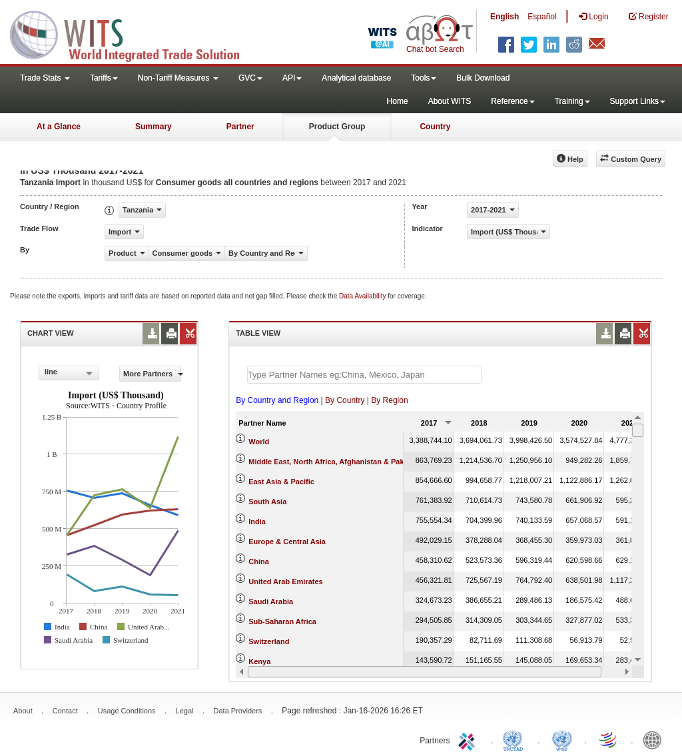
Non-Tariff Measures (178, 78)
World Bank (655, 739)
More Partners (152, 374)
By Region (389, 400)
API (292, 78)
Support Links (637, 101)
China (258, 562)
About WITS (450, 101)
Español (541, 16)
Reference (512, 101)
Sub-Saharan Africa (282, 621)
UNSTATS (562, 739)
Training (572, 101)
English (504, 16)
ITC (469, 739)
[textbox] (364, 375)
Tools (423, 78)
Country (435, 126)
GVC (250, 78)
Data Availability (363, 296)
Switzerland (268, 641)
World (258, 442)
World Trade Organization (608, 739)
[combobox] (69, 373)
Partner (240, 126)
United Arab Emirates (285, 581)
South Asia (267, 502)
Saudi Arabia (270, 601)
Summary (153, 126)
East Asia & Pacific (281, 482)
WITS (133, 33)
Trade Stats (45, 78)
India (257, 522)
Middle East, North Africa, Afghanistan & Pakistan (334, 462)
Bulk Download (483, 78)
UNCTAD (515, 739)
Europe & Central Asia (287, 542)
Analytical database (356, 78)
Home (397, 101)
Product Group (337, 126)
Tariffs (104, 78)
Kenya (259, 661)
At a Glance (59, 126)
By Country (344, 400)
